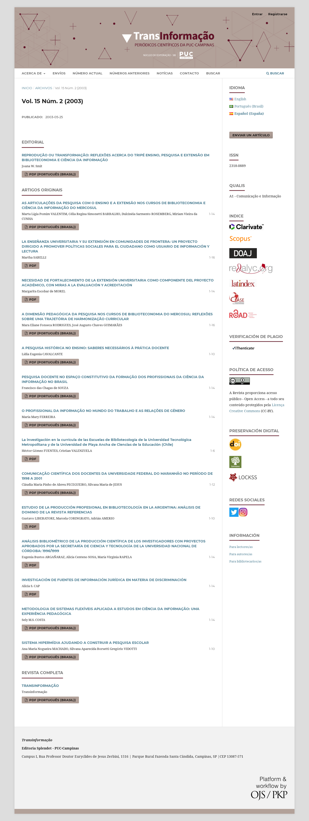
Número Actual (87, 73)
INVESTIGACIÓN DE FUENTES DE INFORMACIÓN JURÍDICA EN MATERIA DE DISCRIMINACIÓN (104, 580)
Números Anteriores (129, 73)
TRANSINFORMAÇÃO (40, 686)
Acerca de (32, 73)
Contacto (189, 73)
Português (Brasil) (248, 106)
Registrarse (277, 14)
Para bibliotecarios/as (245, 561)
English (240, 99)
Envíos (59, 73)
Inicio (27, 88)
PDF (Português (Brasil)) (52, 174)
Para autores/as (240, 554)
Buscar (213, 73)
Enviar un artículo (251, 135)
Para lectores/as (241, 547)
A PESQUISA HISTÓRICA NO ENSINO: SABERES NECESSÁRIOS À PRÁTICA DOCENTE (95, 348)
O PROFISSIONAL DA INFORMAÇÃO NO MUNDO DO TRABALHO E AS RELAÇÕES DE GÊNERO (103, 411)
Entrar (257, 14)
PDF (32, 265)
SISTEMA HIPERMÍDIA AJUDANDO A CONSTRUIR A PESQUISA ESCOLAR (85, 643)
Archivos (43, 88)
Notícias (165, 73)
